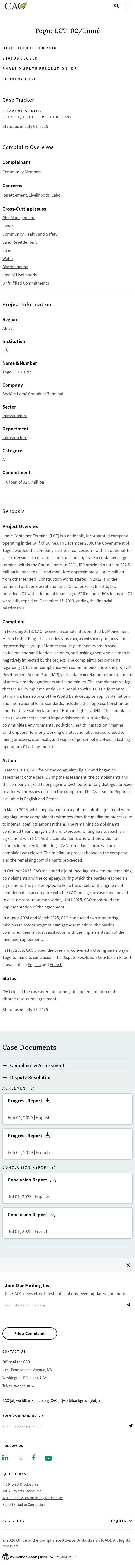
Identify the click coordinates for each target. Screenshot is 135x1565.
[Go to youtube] (48, 1458)
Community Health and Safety (29, 234)
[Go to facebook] (33, 1457)
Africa (7, 328)
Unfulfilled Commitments (25, 283)
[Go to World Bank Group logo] (19, 1556)
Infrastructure (14, 415)
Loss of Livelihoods (19, 275)
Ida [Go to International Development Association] (50, 1557)
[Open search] (116, 6)
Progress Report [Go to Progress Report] (67, 1109)
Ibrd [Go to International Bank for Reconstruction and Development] (43, 1557)
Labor (7, 226)
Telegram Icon (128, 1305)
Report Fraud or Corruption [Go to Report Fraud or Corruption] (23, 1504)
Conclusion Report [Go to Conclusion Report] (67, 1188)
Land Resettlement (19, 242)
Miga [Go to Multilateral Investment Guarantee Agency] (63, 1557)
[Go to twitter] (20, 1458)
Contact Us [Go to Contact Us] (13, 1521)
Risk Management (18, 217)
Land (7, 250)
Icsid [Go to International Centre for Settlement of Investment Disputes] (72, 1557)
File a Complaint (29, 1333)
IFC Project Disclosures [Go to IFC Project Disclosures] (20, 1484)
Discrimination (15, 266)
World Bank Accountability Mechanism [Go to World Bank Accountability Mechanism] (32, 1497)
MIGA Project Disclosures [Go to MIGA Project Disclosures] (22, 1491)
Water (7, 258)
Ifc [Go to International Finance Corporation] (56, 1557)
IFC (5, 350)
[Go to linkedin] (5, 1457)
